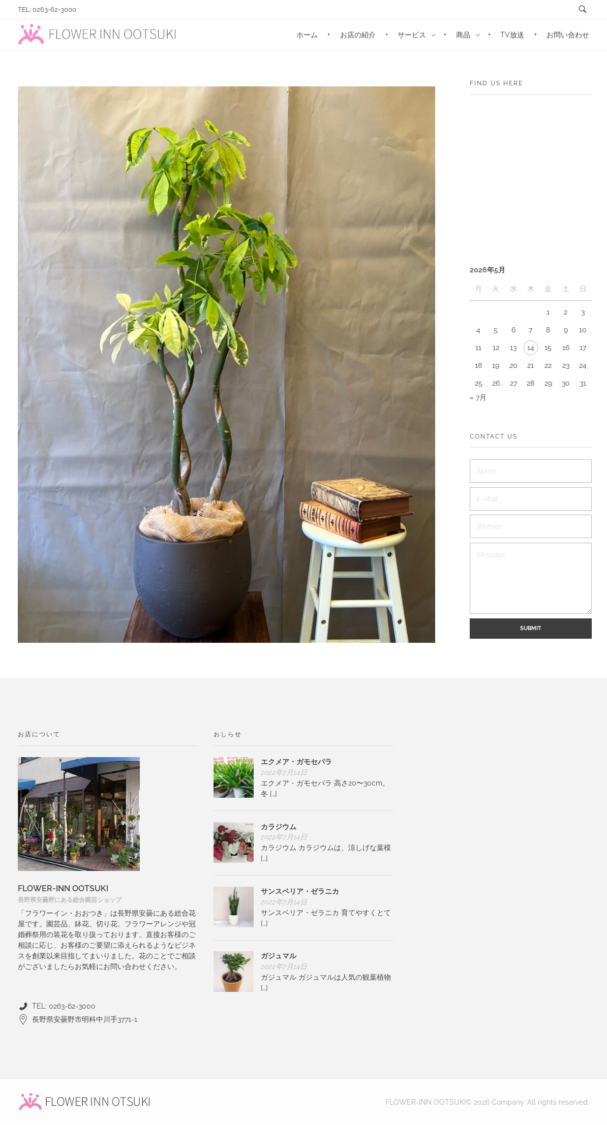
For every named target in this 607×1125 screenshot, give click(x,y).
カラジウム (278, 827)
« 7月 (478, 397)
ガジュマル (278, 956)
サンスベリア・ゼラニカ (300, 891)
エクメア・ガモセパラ (296, 762)
